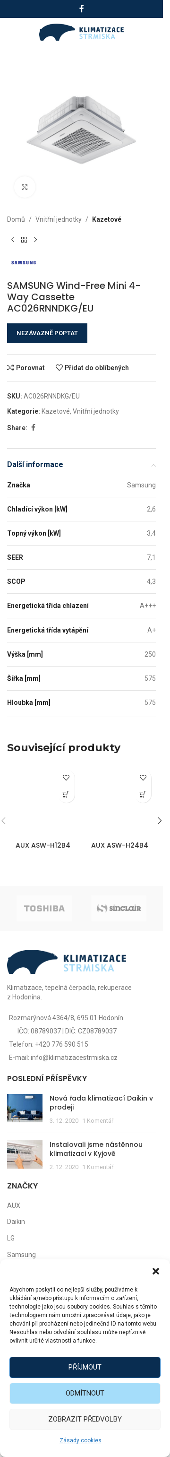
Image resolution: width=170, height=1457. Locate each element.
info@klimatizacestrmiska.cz (74, 1057)
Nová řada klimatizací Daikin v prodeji (101, 1102)
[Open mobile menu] (17, 32)
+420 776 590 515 (61, 1044)
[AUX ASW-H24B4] (120, 801)
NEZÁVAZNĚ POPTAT (47, 333)
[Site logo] (81, 31)
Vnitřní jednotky (58, 219)
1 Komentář (97, 1120)
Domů (16, 219)
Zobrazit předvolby (85, 1419)
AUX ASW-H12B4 (43, 845)
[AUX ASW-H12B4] (43, 801)
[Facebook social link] (81, 8)
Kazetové (106, 219)
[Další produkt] (35, 239)
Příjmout (85, 1367)
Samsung (21, 1254)
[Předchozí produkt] (12, 239)
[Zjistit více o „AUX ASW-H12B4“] (66, 794)
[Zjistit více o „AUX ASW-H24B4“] (143, 794)
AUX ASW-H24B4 (119, 845)
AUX (13, 1205)
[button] (156, 1271)
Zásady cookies (81, 1440)
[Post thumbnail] (24, 1110)
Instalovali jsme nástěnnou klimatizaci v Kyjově (96, 1149)
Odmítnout (85, 1393)
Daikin (16, 1221)
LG (11, 1238)
